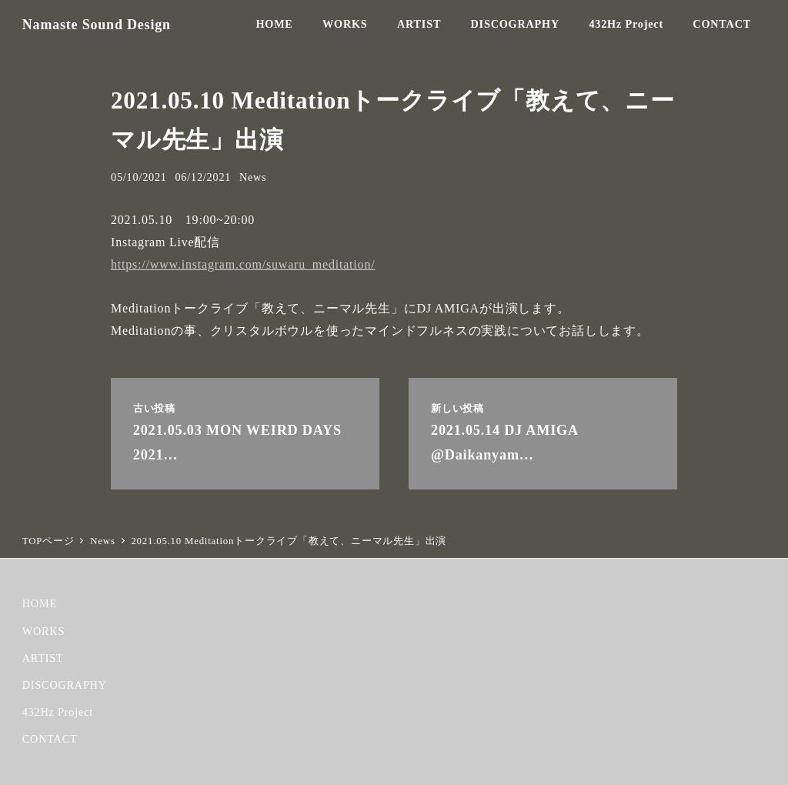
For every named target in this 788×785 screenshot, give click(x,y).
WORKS (43, 631)
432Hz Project (57, 712)
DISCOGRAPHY (64, 685)
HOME (39, 603)
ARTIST (43, 658)
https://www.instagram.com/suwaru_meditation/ (243, 264)
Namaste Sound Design (96, 24)
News (253, 177)
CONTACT (50, 739)
